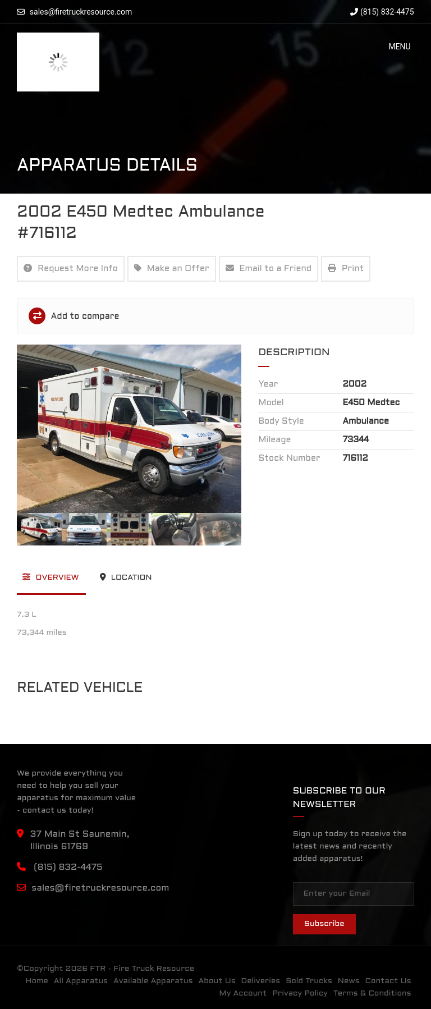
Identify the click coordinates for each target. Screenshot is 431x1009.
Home (37, 981)
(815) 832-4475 (382, 11)
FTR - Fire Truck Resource (142, 969)
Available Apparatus (153, 981)
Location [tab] (126, 576)
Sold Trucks (309, 981)
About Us (216, 981)
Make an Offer (171, 268)
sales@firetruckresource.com (81, 11)
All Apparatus (81, 981)
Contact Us (388, 981)
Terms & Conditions (372, 993)
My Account (243, 993)
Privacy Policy (300, 993)
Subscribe (324, 924)
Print (346, 268)
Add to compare (74, 316)
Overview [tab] (50, 576)
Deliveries (260, 981)
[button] (399, 46)
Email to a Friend (269, 268)
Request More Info (71, 268)
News (349, 981)
